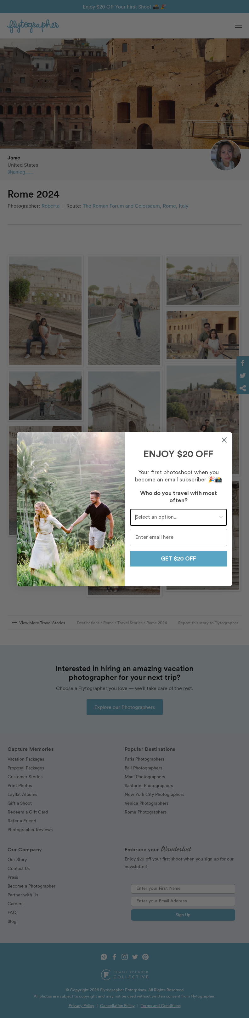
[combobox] (176, 517)
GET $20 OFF (178, 558)
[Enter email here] (178, 537)
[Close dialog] (224, 440)
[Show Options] (221, 517)
